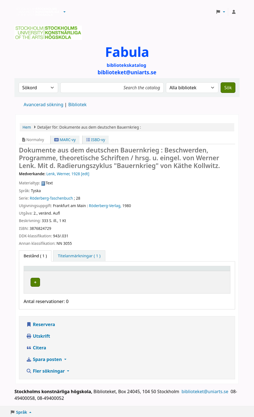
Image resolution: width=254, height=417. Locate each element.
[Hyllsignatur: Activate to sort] (172, 271)
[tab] (79, 255)
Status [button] (206, 271)
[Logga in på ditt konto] (233, 12)
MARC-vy (65, 139)
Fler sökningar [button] (46, 370)
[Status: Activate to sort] (213, 271)
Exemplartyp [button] (38, 271)
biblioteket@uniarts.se (205, 390)
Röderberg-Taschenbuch (51, 198)
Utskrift (38, 335)
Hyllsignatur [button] (162, 271)
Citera (36, 346)
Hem (27, 127)
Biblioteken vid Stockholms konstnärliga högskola (36, 12)
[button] (64, 12)
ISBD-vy (95, 139)
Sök (228, 88)
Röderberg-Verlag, (105, 205)
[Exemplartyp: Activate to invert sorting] (49, 271)
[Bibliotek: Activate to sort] (111, 271)
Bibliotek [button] (85, 271)
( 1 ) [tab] (35, 255)
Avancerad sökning (43, 104)
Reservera (40, 323)
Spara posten (44, 358)
